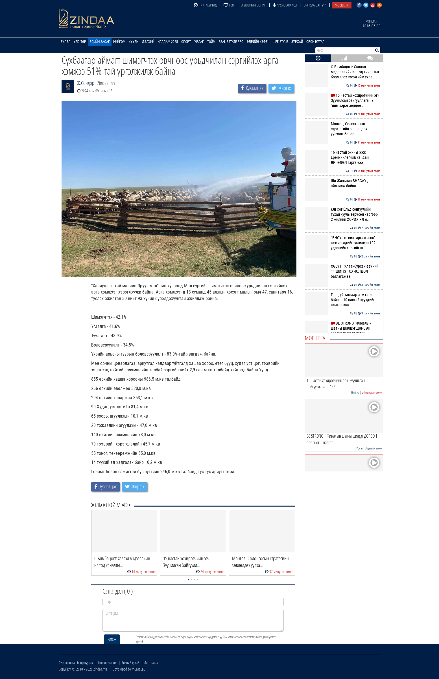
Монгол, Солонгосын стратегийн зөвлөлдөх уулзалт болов (342, 129)
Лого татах (151, 662)
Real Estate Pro (231, 42)
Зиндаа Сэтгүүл (315, 5)
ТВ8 (229, 5)
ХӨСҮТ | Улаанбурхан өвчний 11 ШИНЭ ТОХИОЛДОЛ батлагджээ (342, 271)
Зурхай (297, 42)
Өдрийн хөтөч (258, 42)
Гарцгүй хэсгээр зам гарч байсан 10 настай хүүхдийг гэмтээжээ (342, 300)
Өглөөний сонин (253, 5)
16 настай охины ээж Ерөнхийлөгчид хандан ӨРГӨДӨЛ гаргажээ (342, 157)
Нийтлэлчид (205, 5)
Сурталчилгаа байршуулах (76, 662)
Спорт (186, 42)
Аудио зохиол (285, 5)
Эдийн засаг (99, 42)
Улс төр (80, 42)
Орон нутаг (315, 42)
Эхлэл (65, 42)
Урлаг (199, 42)
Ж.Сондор (85, 83)
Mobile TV (342, 5)
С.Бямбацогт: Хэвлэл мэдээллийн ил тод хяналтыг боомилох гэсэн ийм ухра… (342, 72)
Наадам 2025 (168, 42)
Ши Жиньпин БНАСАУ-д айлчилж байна (342, 183)
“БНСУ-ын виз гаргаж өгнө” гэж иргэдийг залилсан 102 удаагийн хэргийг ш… (342, 243)
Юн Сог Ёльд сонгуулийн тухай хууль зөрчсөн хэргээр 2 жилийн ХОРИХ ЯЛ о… (342, 214)
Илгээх (112, 639)
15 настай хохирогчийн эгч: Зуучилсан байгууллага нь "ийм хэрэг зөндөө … (342, 100)
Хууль (134, 42)
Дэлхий (148, 42)
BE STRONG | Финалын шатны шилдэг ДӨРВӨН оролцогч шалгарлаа (342, 328)
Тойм (211, 42)
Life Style (280, 42)
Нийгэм (119, 42)
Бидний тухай (130, 662)
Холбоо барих (107, 662)
